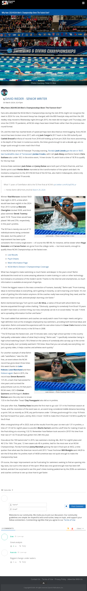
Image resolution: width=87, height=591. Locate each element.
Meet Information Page (18, 263)
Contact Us (35, 579)
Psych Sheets (13, 259)
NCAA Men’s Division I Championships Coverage (28, 267)
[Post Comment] (77, 506)
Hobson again (7, 373)
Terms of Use (69, 520)
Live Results (13, 255)
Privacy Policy (60, 579)
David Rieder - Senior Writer (26, 99)
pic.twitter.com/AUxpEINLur (65, 184)
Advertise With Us (75, 579)
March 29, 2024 (39, 190)
